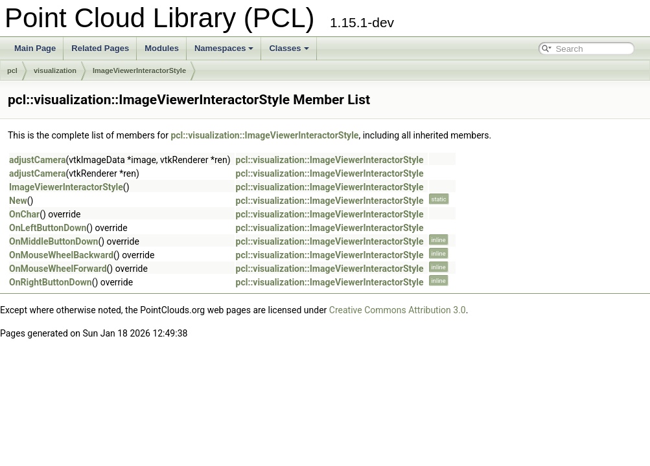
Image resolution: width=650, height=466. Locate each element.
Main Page (35, 48)
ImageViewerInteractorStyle (139, 70)
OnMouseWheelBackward (61, 255)
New (18, 200)
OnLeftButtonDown (47, 228)
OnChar (24, 214)
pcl (12, 70)
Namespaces (224, 48)
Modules (162, 48)
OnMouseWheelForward (58, 268)
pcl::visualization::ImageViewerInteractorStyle (264, 135)
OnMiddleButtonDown (53, 241)
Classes (288, 48)
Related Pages (100, 48)
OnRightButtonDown (50, 282)
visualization (55, 70)
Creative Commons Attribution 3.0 (397, 310)
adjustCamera (37, 160)
